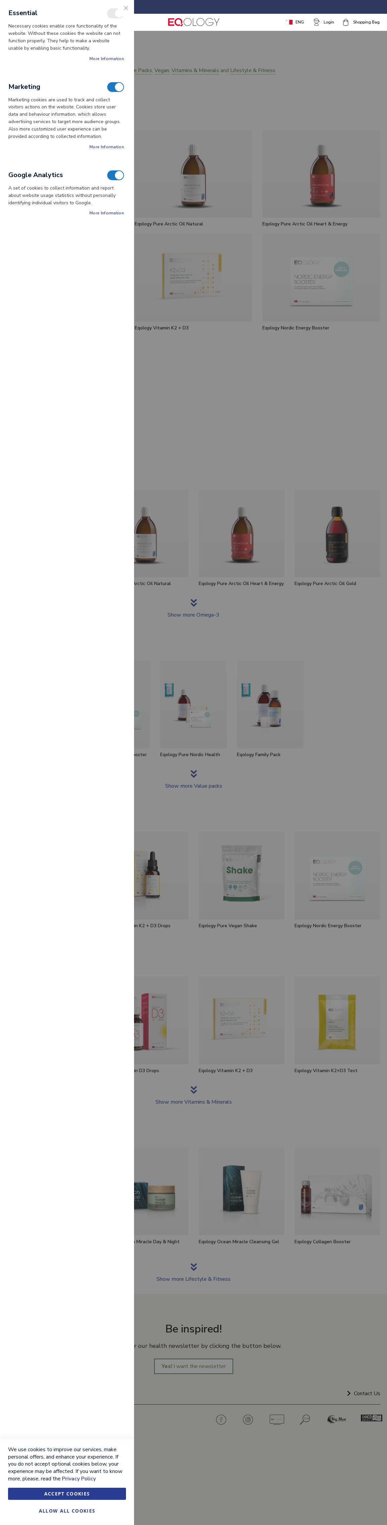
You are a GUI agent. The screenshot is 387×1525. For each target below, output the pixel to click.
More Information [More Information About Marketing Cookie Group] (106, 147)
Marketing (115, 87)
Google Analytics (115, 175)
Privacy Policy (79, 1478)
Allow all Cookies (67, 1511)
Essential (115, 13)
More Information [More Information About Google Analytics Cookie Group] (106, 213)
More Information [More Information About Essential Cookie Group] (106, 58)
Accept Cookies (67, 1493)
